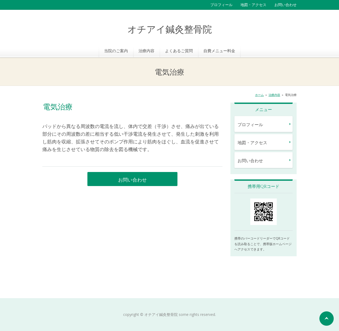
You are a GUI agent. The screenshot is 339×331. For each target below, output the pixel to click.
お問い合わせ (285, 4)
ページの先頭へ (326, 318)
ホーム (259, 95)
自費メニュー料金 (219, 50)
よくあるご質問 (179, 50)
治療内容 (146, 50)
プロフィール (221, 4)
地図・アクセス (253, 4)
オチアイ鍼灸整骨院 (169, 29)
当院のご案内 (116, 50)
